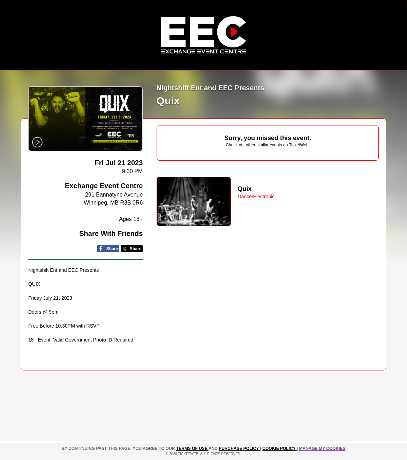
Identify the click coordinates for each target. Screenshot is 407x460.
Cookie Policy (279, 448)
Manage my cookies (322, 448)
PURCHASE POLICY (239, 448)
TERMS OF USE (192, 448)
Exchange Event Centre (104, 186)
